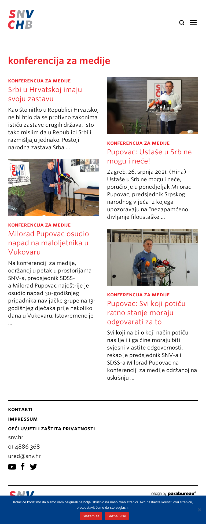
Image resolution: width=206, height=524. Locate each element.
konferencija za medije (39, 80)
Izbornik (193, 23)
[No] (199, 509)
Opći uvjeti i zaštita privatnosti (51, 428)
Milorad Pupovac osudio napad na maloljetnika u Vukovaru (48, 243)
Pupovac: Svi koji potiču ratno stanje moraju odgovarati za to (146, 312)
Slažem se (91, 516)
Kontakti (20, 409)
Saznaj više (117, 516)
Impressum (23, 419)
